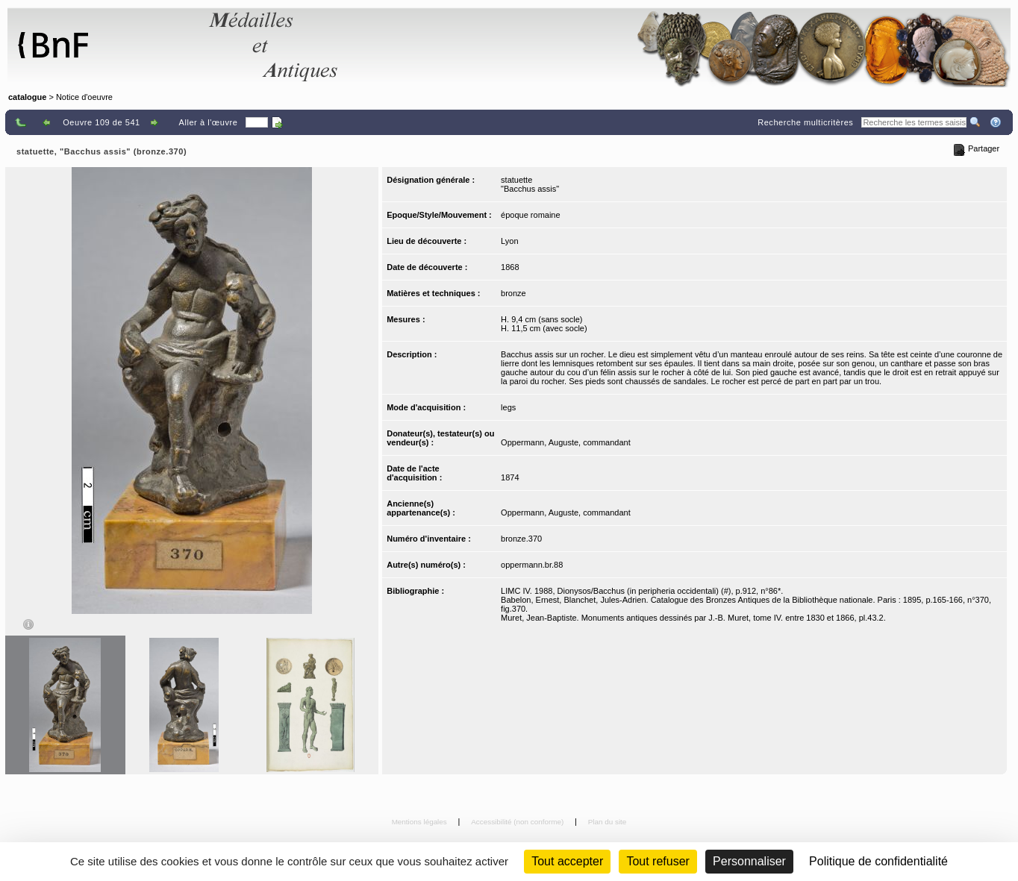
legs (508, 407)
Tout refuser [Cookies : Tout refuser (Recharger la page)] (657, 861)
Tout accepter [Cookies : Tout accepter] (567, 861)
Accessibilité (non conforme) (518, 822)
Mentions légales (420, 822)
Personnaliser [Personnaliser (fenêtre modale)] (749, 861)
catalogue (27, 97)
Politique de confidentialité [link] (878, 861)
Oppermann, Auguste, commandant (566, 442)
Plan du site (607, 822)
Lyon (509, 240)
